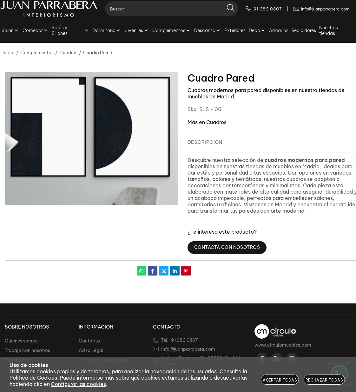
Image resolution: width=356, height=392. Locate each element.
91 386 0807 (184, 340)
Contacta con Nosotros (229, 248)
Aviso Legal (91, 350)
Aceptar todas (280, 380)
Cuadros (216, 122)
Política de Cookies (33, 378)
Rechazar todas (324, 380)
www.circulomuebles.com (282, 345)
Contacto (89, 341)
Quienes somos (21, 341)
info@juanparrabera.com (188, 349)
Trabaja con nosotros (27, 350)
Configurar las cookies (78, 384)
